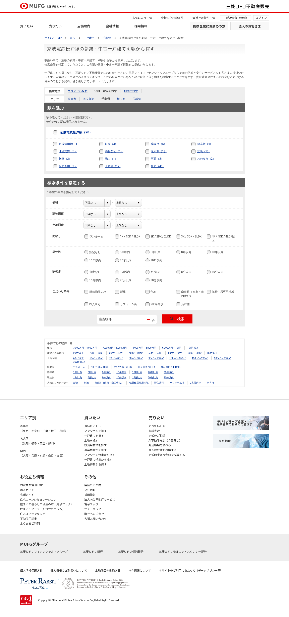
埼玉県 (121, 98)
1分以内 (124, 272)
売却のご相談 (157, 436)
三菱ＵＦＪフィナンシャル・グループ (44, 551)
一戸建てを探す (94, 436)
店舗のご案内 (92, 485)
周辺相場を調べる (160, 445)
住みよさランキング (32, 514)
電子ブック (91, 504)
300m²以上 (79, 361)
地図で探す (131, 91)
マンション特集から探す (99, 455)
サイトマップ (92, 509)
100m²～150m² (177, 358)
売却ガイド (27, 495)
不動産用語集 (28, 519)
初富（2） (65, 158)
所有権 (185, 304)
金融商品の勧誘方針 (107, 570)
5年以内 (155, 252)
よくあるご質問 (30, 523)
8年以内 (185, 252)
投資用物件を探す (95, 445)
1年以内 (124, 252)
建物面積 (60, 213)
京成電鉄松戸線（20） (76, 132)
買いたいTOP (92, 426)
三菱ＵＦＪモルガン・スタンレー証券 (183, 551)
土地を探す (91, 440)
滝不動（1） (159, 151)
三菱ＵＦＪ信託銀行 (131, 551)
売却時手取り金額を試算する (167, 455)
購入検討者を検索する (163, 450)
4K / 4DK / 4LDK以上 (223, 238)
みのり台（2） (206, 158)
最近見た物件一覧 (203, 18)
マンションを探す (95, 431)
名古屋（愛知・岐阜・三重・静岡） (38, 440)
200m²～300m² (222, 358)
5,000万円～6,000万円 (144, 347)
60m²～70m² (175, 353)
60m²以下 (78, 358)
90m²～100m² (156, 358)
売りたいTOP (157, 426)
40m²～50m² (136, 353)
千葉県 (106, 98)
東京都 (72, 98)
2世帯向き (156, 304)
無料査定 (154, 431)
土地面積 (60, 224)
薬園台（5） (159, 143)
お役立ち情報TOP (31, 485)
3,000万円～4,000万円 (85, 347)
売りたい (55, 26)
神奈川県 (89, 98)
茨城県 (136, 98)
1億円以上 (192, 347)
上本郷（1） (113, 166)
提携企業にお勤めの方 (209, 26)
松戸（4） (157, 166)
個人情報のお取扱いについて (69, 570)
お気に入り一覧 (142, 18)
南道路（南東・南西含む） (192, 294)
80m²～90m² (136, 358)
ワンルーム (96, 236)
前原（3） (111, 143)
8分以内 (185, 272)
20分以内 (125, 280)
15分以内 (95, 280)
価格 (57, 202)
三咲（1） (203, 151)
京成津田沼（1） (69, 143)
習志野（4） (205, 143)
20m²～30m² (96, 353)
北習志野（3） (68, 151)
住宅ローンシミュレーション (38, 499)
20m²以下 (78, 353)
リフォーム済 (128, 304)
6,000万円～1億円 (171, 347)
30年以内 (156, 260)
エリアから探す (78, 91)
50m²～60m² (155, 353)
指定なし (95, 252)
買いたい (26, 26)
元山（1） (111, 158)
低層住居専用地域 (222, 292)
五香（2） (157, 158)
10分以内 (217, 272)
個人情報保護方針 (31, 570)
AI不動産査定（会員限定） (165, 440)
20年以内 (125, 260)
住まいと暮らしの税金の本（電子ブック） (46, 504)
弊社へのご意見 (94, 514)
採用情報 (140, 26)
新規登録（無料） (237, 18)
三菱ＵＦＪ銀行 (93, 551)
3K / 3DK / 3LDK (190, 236)
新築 (122, 292)
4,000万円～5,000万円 (115, 347)
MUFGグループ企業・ (234, 422)
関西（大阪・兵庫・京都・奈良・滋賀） (42, 453)
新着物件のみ (97, 292)
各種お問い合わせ (95, 519)
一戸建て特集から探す (98, 459)
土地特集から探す (95, 464)
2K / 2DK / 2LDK (160, 236)
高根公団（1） (114, 151)
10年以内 (217, 252)
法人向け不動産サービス (99, 499)
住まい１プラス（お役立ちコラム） (42, 509)
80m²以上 (212, 353)
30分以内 (156, 280)
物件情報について (139, 570)
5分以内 (155, 272)
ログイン (261, 18)
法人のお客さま (249, 26)
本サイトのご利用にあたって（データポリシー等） (191, 570)
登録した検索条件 (172, 18)
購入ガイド (27, 490)
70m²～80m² (194, 353)
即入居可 (95, 304)
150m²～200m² (200, 358)
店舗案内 (83, 26)
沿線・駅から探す (106, 91)
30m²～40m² (116, 353)
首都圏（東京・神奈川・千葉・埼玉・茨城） (44, 428)
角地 (153, 292)
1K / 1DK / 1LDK (129, 236)
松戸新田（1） (68, 166)
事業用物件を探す (95, 450)
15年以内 (95, 260)
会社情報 (112, 26)
